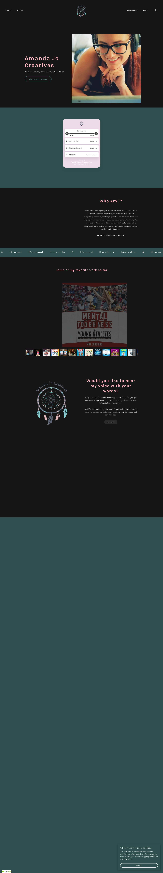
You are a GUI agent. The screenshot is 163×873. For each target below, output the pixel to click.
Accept (139, 865)
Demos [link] (20, 10)
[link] (81, 10)
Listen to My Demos (38, 79)
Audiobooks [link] (132, 10)
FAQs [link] (145, 10)
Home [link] (9, 10)
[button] (156, 10)
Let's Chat (111, 422)
